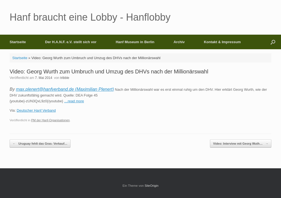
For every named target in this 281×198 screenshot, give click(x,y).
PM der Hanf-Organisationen (50, 120)
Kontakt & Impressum (222, 42)
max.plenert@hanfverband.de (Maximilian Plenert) (65, 89)
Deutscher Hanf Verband (36, 110)
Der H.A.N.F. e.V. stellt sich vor (70, 42)
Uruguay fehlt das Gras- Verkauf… (40, 143)
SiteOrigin (152, 185)
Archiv (178, 42)
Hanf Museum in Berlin (135, 42)
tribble (64, 78)
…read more (74, 101)
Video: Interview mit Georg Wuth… (240, 143)
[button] (273, 42)
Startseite (18, 42)
